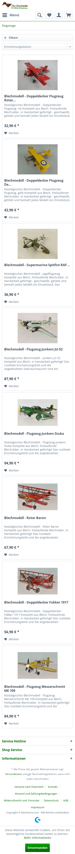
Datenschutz (51, 800)
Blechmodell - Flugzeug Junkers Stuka (34, 434)
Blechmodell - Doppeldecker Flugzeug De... (33, 182)
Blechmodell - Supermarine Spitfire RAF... (37, 265)
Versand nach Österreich (29, 787)
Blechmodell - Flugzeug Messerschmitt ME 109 (34, 689)
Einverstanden (37, 848)
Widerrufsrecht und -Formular (21, 800)
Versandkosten (13, 774)
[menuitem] (10, 15)
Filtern (11, 38)
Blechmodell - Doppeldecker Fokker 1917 (36, 602)
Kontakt (53, 787)
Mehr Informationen (37, 838)
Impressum (37, 807)
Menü (10, 14)
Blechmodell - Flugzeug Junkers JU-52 (33, 349)
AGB (65, 800)
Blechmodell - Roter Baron (25, 518)
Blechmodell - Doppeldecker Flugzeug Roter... (33, 98)
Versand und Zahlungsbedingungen (36, 793)
